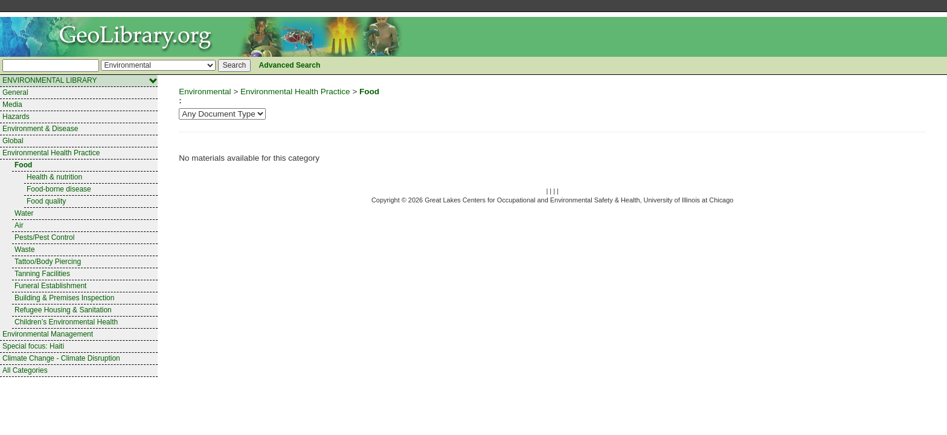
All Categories (25, 370)
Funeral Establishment (50, 286)
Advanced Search (290, 65)
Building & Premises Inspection (64, 298)
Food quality (46, 201)
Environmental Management (47, 334)
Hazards (16, 116)
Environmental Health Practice (51, 153)
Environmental (205, 91)
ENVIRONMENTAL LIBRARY (80, 80)
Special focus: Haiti (33, 346)
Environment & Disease (40, 128)
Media (12, 104)
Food (23, 165)
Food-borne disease (59, 189)
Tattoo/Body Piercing (47, 261)
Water (24, 213)
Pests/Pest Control (44, 237)
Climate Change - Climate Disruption (61, 358)
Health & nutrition (54, 177)
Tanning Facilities (42, 273)
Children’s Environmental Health (66, 322)
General (15, 92)
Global (13, 141)
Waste (24, 249)
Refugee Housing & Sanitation (63, 310)
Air (19, 225)
